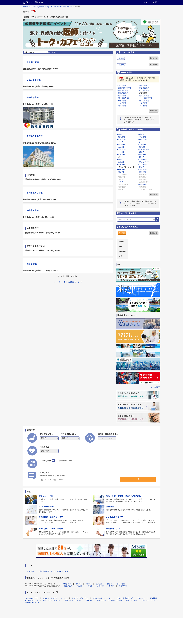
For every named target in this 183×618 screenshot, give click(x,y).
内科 (119, 134)
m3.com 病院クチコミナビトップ (61, 7)
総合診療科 (143, 184)
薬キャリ (89, 600)
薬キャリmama (116, 600)
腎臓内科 (121, 172)
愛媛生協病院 (33, 97)
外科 (141, 142)
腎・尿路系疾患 (124, 98)
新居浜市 (99, 584)
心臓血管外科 (144, 149)
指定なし (122, 65)
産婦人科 (142, 154)
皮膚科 (141, 152)
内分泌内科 (143, 172)
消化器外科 (143, 169)
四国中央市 (121, 584)
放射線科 (121, 162)
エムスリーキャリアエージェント (55, 598)
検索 (137, 479)
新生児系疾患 (144, 101)
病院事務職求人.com (32, 602)
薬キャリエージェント (73, 600)
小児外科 (121, 152)
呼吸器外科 (122, 149)
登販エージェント (148, 600)
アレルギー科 (144, 162)
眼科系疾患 (143, 86)
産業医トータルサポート (52, 600)
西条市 (109, 584)
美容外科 (121, 147)
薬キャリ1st (101, 600)
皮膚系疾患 (143, 93)
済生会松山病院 (33, 80)
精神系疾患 (122, 106)
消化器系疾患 (144, 91)
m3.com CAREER (31, 598)
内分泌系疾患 (144, 96)
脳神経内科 (122, 137)
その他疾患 (143, 106)
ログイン (147, 2)
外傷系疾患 (143, 103)
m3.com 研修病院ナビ (125, 598)
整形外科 (121, 144)
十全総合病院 (33, 62)
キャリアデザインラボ (80, 598)
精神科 (141, 134)
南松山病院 (32, 264)
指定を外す (153, 58)
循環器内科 (143, 139)
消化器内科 (122, 139)
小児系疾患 (122, 103)
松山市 (78, 584)
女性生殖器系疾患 (145, 98)
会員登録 (156, 2)
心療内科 (121, 164)
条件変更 (122, 233)
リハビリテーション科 (126, 167)
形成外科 (142, 144)
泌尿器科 (121, 154)
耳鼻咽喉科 (143, 159)
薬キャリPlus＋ (132, 600)
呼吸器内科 (143, 137)
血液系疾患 (122, 101)
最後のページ (73, 282)
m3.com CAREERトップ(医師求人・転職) (36, 7)
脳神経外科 (143, 147)
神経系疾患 (122, 86)
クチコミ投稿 (30, 571)
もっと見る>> (155, 387)
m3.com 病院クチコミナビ (102, 598)
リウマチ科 (143, 164)
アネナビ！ (141, 598)
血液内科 (121, 169)
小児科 (120, 142)
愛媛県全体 (67, 584)
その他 (120, 182)
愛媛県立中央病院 (34, 136)
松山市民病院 (33, 210)
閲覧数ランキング (63, 571)
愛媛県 (121, 58)
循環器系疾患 (123, 91)
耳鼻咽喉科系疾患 (124, 88)
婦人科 (141, 157)
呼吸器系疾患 (144, 88)
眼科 (119, 159)
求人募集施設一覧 (45, 571)
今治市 (88, 584)
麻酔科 (141, 167)
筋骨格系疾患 (123, 93)
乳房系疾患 (122, 96)
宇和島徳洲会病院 (34, 193)
